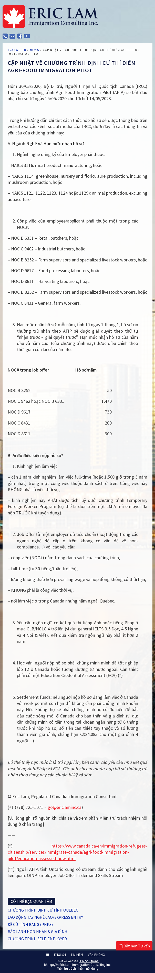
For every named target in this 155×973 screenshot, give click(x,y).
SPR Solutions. (89, 961)
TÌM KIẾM (77, 955)
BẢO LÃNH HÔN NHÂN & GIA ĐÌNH (37, 931)
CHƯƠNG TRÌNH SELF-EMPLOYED (37, 938)
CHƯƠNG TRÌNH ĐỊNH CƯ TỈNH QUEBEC (43, 910)
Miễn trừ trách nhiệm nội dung (77, 968)
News (34, 50)
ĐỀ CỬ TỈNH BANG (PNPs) (30, 924)
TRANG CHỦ (17, 50)
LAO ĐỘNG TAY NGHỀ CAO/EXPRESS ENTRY (45, 917)
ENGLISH (60, 955)
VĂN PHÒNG (96, 955)
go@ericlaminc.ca (64, 807)
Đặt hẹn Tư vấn (134, 945)
